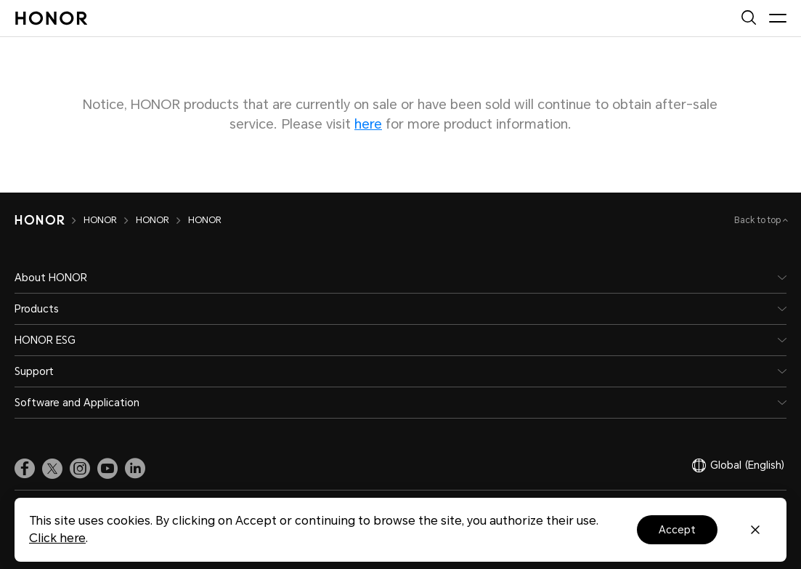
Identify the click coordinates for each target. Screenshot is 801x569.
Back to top (758, 220)
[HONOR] (49, 220)
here (368, 124)
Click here (57, 538)
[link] (25, 469)
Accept (677, 530)
